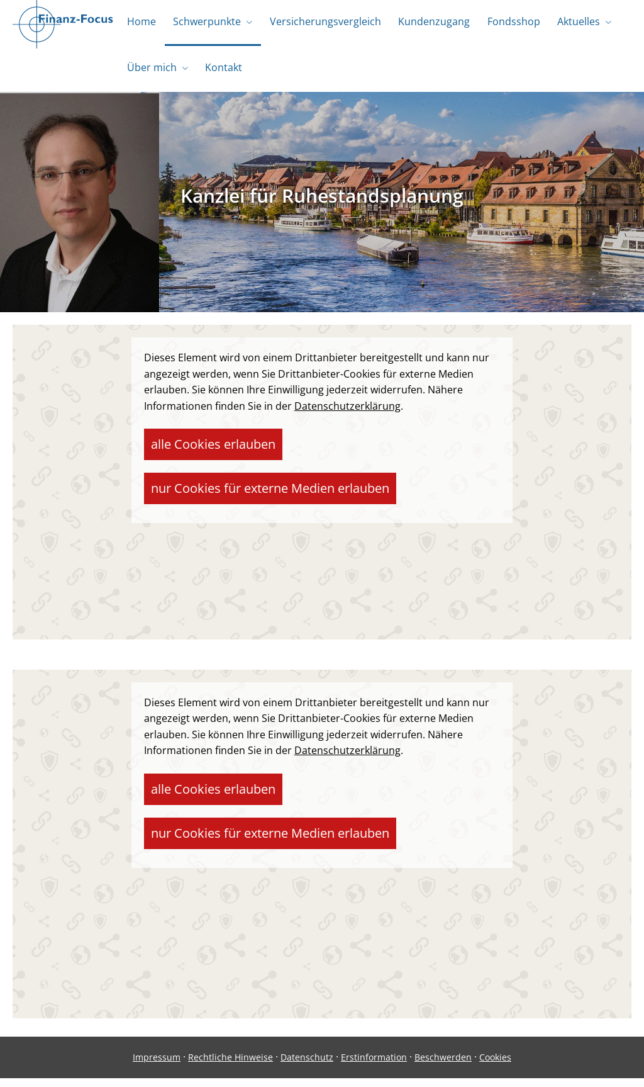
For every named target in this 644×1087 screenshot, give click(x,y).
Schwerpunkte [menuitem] (204, 24)
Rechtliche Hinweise (230, 1066)
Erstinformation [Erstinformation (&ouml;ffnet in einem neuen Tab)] (374, 1066)
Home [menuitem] (140, 24)
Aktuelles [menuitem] (566, 24)
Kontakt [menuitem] (220, 74)
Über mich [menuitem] (150, 74)
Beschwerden (443, 1066)
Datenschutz (306, 1066)
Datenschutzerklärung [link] (347, 415)
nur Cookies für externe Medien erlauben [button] (361, 449)
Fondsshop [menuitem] (503, 24)
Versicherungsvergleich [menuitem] (319, 24)
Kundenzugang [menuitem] (426, 24)
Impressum (156, 1066)
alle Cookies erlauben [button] (199, 449)
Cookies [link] (495, 1066)
